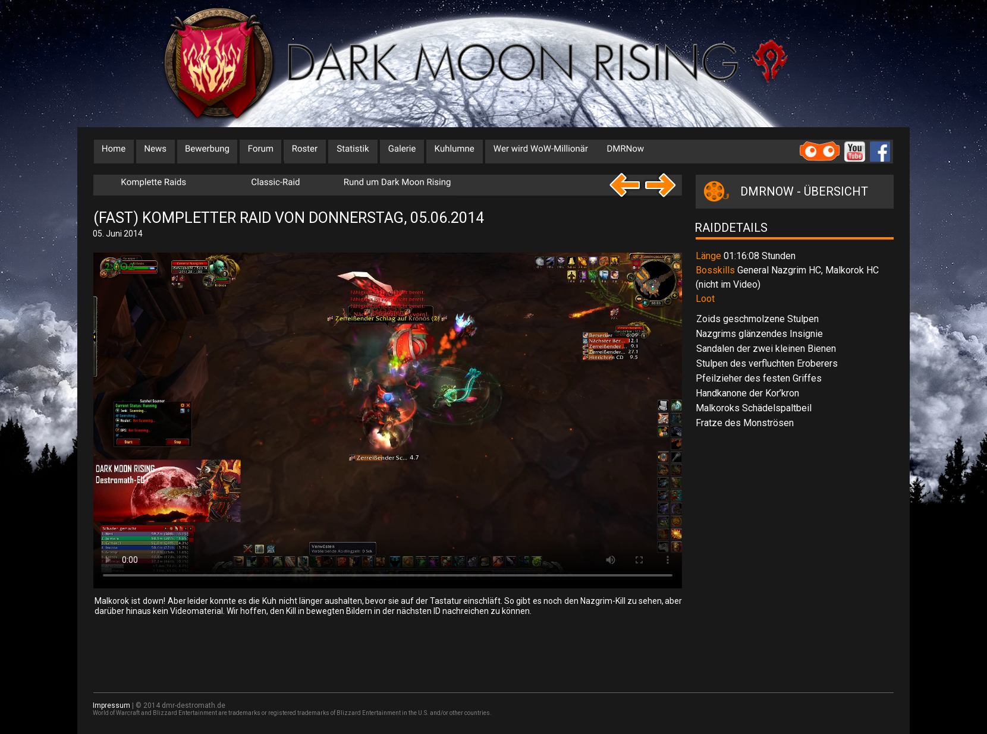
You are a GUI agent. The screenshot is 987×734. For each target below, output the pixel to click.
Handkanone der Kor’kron (747, 393)
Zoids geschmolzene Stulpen (757, 319)
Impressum (111, 705)
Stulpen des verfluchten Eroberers (767, 363)
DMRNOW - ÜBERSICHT (804, 191)
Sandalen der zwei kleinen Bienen (766, 348)
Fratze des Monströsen (745, 423)
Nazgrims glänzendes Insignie (759, 333)
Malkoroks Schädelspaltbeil (754, 408)
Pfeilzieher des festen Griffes (759, 378)
